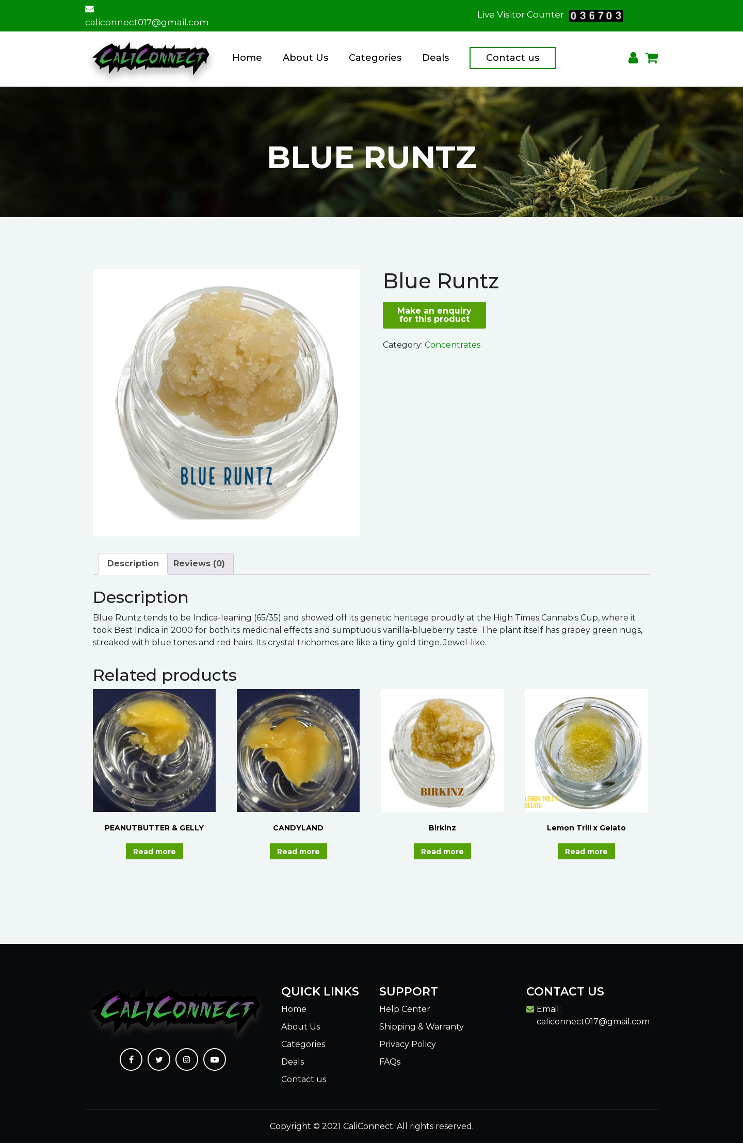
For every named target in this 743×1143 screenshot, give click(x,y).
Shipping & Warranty (421, 1027)
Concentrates (452, 345)
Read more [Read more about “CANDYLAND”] (298, 851)
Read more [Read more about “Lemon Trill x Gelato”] (586, 851)
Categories (375, 57)
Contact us (512, 57)
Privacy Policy (407, 1044)
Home (247, 57)
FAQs (389, 1062)
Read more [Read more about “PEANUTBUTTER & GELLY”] (154, 851)
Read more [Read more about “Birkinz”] (442, 851)
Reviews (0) (199, 563)
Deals (435, 57)
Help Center (404, 1009)
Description (133, 563)
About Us (305, 57)
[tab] (133, 564)
